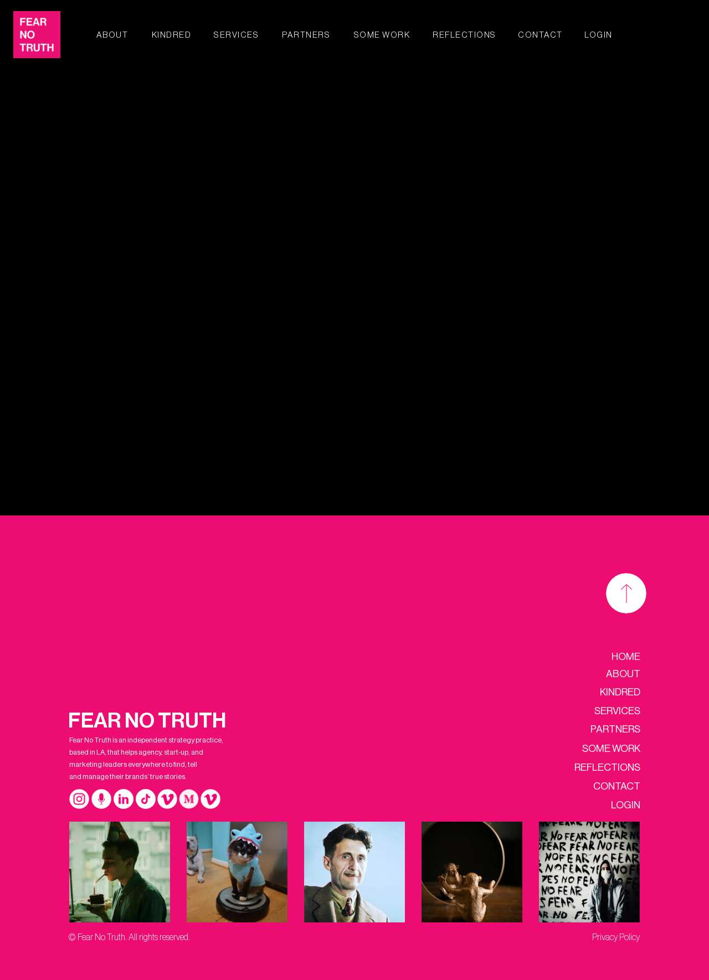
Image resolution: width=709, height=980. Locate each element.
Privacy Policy (616, 937)
